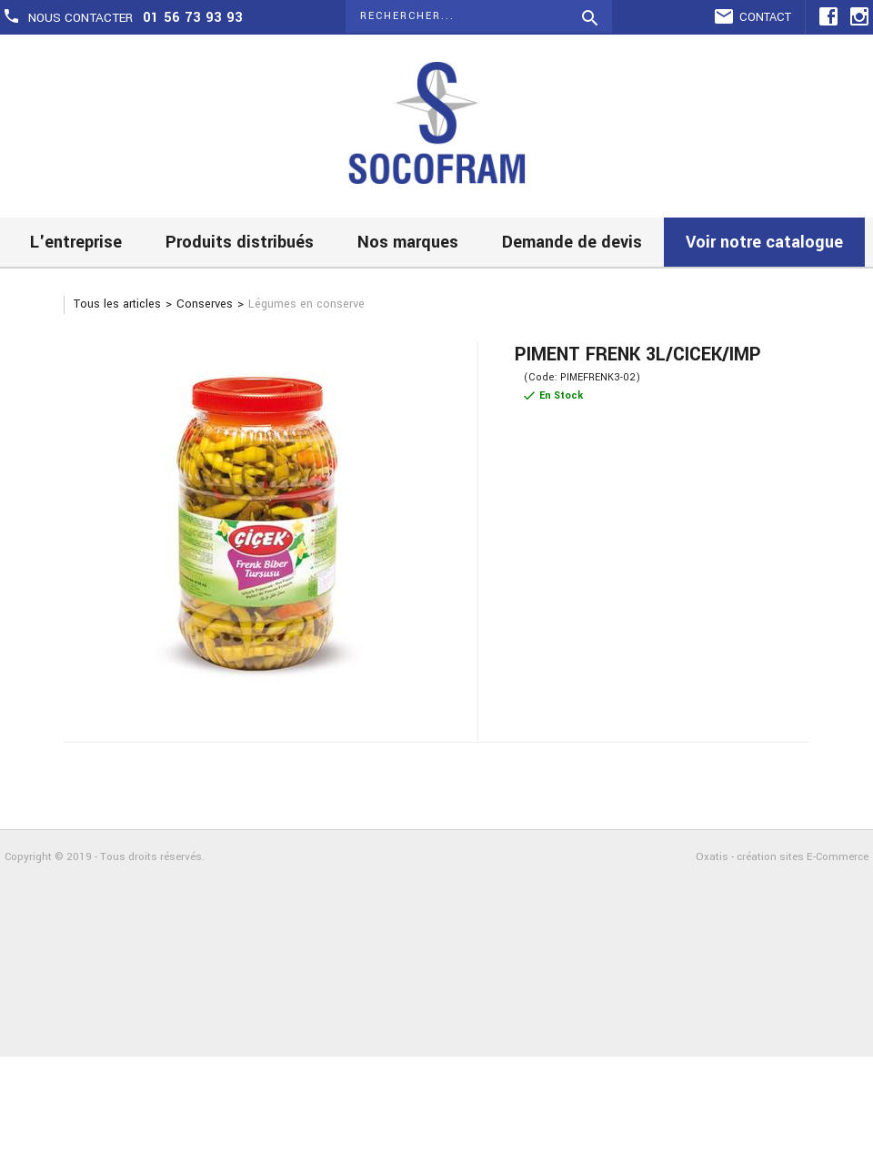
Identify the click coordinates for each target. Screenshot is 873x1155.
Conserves (204, 304)
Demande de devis (572, 242)
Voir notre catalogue (764, 242)
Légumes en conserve (306, 304)
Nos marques (407, 242)
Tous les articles (117, 304)
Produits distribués (240, 242)
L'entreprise (76, 242)
